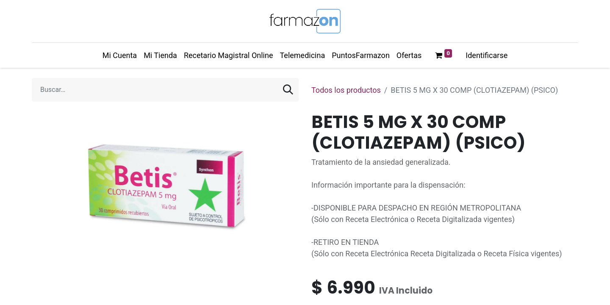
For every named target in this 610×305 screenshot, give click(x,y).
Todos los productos (346, 90)
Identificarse (486, 55)
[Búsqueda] (288, 90)
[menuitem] (119, 55)
